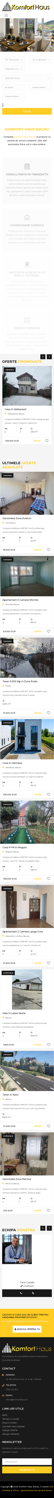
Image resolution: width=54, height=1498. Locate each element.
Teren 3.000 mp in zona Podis (19, 681)
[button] (13, 59)
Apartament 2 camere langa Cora (22, 931)
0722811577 (27, 1286)
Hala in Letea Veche (13, 1013)
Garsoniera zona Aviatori (16, 518)
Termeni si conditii (10, 1419)
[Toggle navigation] (6, 15)
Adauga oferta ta (9, 1430)
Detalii (37, 440)
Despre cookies (9, 1423)
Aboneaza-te (27, 1470)
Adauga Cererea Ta (27, 1329)
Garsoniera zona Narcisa (16, 1179)
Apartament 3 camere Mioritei (20, 600)
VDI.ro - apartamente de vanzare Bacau (32, 1490)
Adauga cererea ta (10, 1434)
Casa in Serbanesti (15, 409)
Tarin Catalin (27, 1282)
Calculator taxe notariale (13, 1426)
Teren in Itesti (10, 1094)
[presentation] (42, 356)
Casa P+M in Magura (14, 847)
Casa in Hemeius (12, 763)
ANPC (4, 1415)
